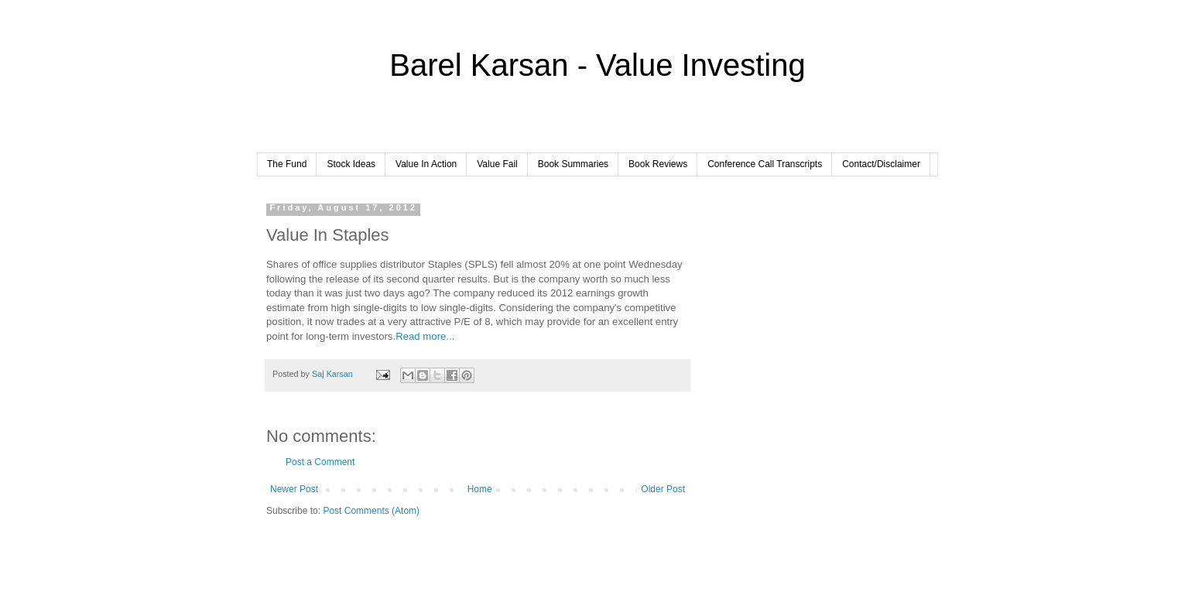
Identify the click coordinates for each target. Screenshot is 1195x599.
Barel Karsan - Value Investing (597, 65)
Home (479, 489)
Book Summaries (573, 164)
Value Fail (497, 164)
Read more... (424, 336)
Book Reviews (657, 164)
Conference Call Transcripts (764, 164)
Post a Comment (320, 462)
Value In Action (426, 164)
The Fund (286, 164)
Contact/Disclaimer (881, 164)
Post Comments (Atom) (371, 510)
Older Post (663, 489)
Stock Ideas (351, 164)
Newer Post (294, 489)
